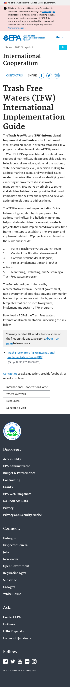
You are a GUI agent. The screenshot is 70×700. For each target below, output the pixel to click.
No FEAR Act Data (15, 501)
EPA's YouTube (19, 661)
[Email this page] (57, 75)
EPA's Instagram (34, 661)
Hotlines (9, 624)
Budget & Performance (19, 473)
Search (63, 47)
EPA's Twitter (12, 661)
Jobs (6, 552)
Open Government (16, 566)
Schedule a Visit (16, 408)
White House (12, 594)
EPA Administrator (16, 466)
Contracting (11, 480)
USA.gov (9, 587)
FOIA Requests (13, 631)
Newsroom (10, 559)
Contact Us (14, 75)
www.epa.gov (48, 11)
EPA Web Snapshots (17, 494)
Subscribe (10, 580)
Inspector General (16, 545)
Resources (12, 401)
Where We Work (16, 394)
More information (16, 27)
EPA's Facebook (5, 661)
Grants (8, 487)
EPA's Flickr (27, 661)
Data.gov (9, 538)
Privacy (8, 508)
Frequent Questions (17, 638)
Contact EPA (12, 617)
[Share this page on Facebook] (41, 75)
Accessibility (12, 459)
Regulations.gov (14, 573)
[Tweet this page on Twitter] (49, 75)
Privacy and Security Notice (22, 515)
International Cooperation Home (27, 387)
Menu (59, 37)
